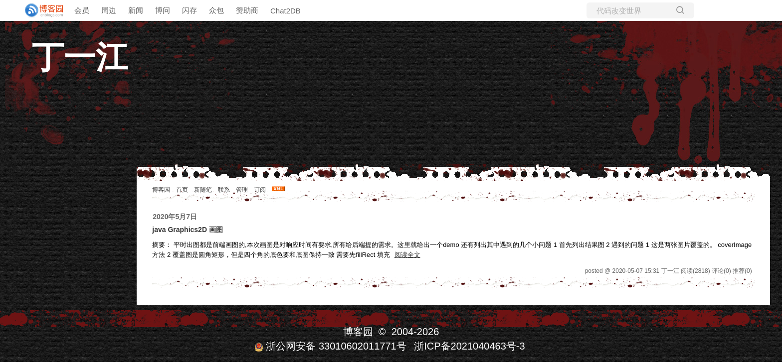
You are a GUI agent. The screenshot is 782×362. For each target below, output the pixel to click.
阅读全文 (407, 254)
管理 (242, 189)
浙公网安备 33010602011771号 (330, 346)
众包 (216, 10)
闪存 (189, 10)
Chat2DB (285, 10)
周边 (108, 10)
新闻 (135, 10)
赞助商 (247, 10)
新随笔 (203, 189)
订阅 (260, 189)
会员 (81, 10)
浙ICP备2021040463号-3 (469, 346)
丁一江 (80, 57)
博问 (162, 10)
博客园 (161, 189)
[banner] (40, 10)
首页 (182, 189)
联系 (224, 189)
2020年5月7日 (175, 217)
